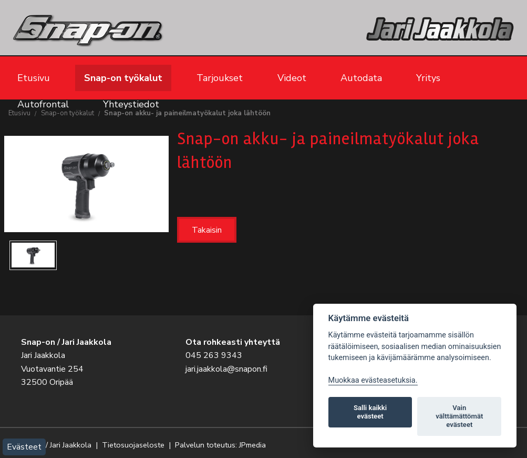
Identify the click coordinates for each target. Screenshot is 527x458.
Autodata (361, 78)
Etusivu (33, 78)
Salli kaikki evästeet (370, 412)
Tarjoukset (220, 78)
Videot (291, 78)
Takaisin (207, 230)
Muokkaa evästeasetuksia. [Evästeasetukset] (373, 380)
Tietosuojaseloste (133, 445)
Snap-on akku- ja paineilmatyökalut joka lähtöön (187, 113)
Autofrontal (43, 104)
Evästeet (24, 447)
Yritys (428, 78)
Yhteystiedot (131, 104)
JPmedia (252, 445)
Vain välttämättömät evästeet (459, 416)
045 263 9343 (213, 355)
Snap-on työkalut (123, 78)
